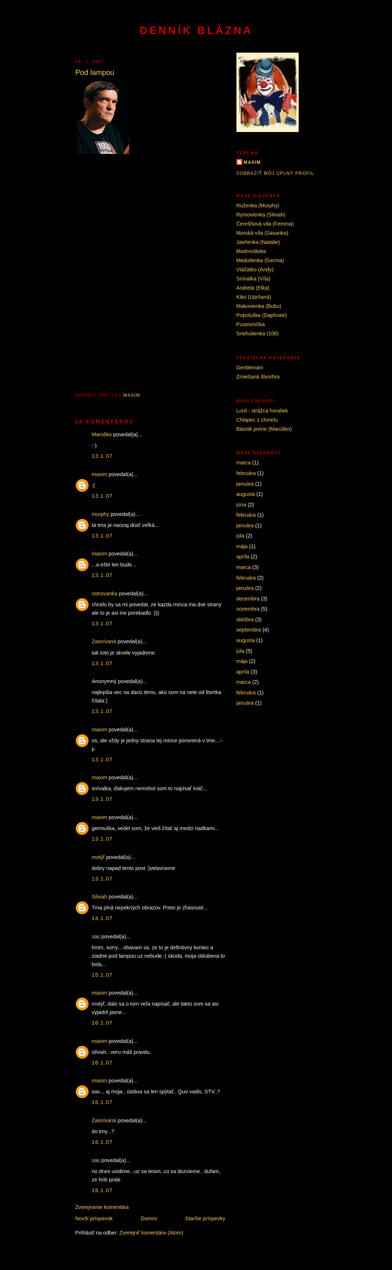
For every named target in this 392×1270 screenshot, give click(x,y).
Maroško (102, 434)
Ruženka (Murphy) (258, 205)
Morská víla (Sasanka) (262, 233)
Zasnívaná (104, 641)
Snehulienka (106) (257, 333)
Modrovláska (251, 251)
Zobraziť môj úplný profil (275, 173)
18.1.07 (102, 1190)
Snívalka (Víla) (253, 279)
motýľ (98, 857)
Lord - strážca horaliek (262, 411)
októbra (245, 619)
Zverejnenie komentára (102, 1207)
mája (242, 546)
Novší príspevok (94, 1218)
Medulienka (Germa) (260, 260)
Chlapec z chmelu (257, 420)
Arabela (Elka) (253, 288)
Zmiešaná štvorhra (258, 377)
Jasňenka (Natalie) (258, 242)
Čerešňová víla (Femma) (265, 224)
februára (246, 473)
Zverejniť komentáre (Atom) (151, 1233)
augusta (245, 494)
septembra (248, 630)
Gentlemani (249, 367)
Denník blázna (196, 30)
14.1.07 (102, 918)
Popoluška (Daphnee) (261, 315)
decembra (248, 599)
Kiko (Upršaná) (253, 297)
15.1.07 (102, 975)
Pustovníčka (250, 324)
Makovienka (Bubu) (258, 306)
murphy (100, 514)
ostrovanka (104, 593)
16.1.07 (102, 1023)
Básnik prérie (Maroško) (264, 429)
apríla (243, 556)
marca (243, 463)
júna (241, 505)
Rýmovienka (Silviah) (260, 215)
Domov (149, 1218)
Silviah (99, 897)
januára (245, 484)
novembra (248, 609)
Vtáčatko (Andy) (255, 269)
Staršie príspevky (205, 1218)
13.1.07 (102, 456)
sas (96, 936)
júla (240, 536)
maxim (99, 474)
